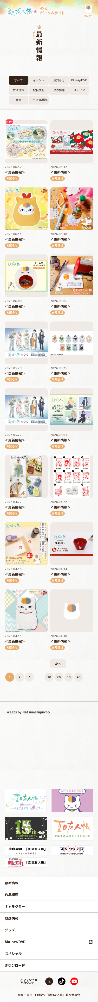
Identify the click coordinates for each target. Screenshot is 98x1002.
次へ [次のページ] (58, 664)
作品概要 (11, 894)
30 (69, 677)
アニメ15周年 (38, 100)
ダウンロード (15, 965)
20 (59, 677)
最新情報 (11, 883)
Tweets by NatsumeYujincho (27, 712)
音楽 (18, 100)
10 (49, 677)
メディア (79, 90)
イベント (39, 80)
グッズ (10, 930)
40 (78, 677)
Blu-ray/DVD (79, 80)
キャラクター (15, 906)
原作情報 (59, 90)
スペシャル (13, 953)
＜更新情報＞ (15, 172)
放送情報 (18, 90)
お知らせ (59, 80)
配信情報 (39, 90)
